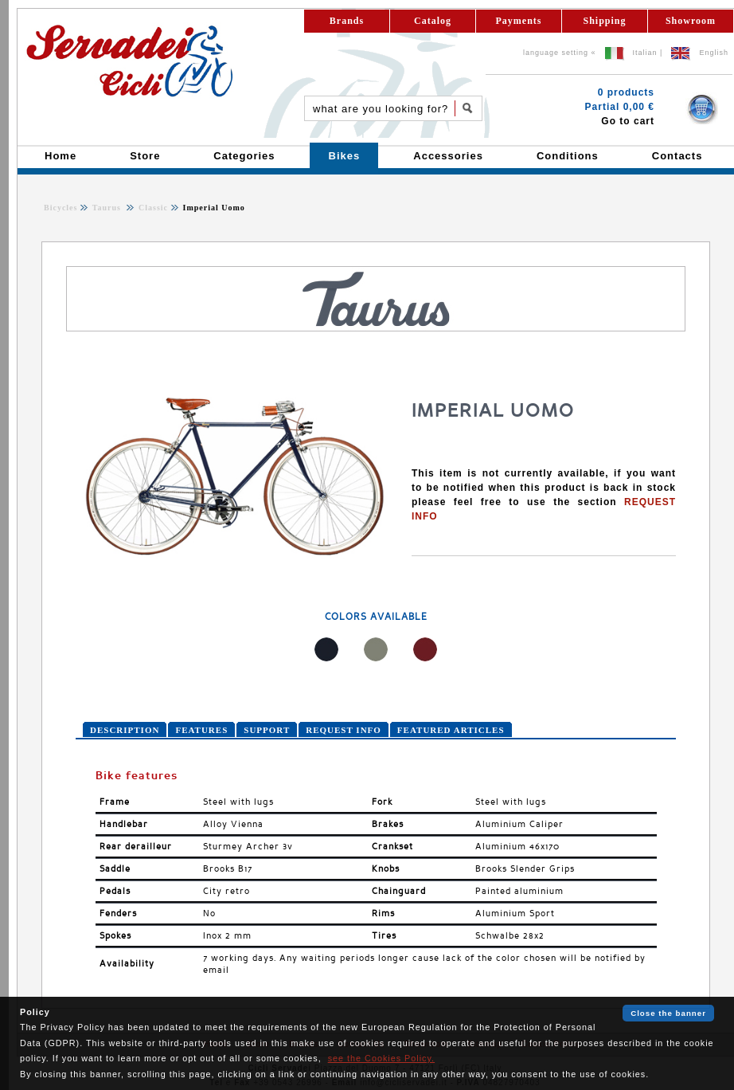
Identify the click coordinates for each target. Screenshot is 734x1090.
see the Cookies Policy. (381, 1058)
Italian (645, 53)
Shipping (604, 20)
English (713, 53)
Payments (519, 20)
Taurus (108, 207)
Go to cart (627, 121)
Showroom (691, 20)
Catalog (432, 20)
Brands (347, 20)
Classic (151, 207)
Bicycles (60, 207)
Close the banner (668, 1013)
